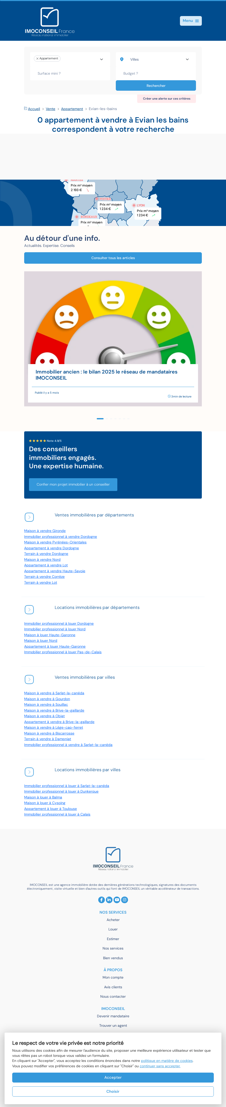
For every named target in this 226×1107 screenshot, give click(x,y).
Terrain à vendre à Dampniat (47, 739)
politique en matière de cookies (167, 1061)
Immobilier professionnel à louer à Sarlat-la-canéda (66, 786)
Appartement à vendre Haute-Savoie (54, 571)
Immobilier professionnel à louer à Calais (57, 814)
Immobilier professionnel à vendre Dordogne (60, 537)
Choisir (112, 1091)
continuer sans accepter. (160, 1066)
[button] (100, 418)
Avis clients (113, 987)
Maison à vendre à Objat (44, 716)
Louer (113, 929)
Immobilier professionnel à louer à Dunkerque (61, 791)
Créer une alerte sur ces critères (166, 99)
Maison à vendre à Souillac (46, 704)
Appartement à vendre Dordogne (51, 548)
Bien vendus (113, 958)
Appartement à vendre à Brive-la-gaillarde (59, 722)
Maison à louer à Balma (43, 797)
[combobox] (70, 59)
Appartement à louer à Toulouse (50, 809)
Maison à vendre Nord (42, 559)
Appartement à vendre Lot (46, 565)
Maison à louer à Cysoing (44, 803)
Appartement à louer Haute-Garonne (55, 646)
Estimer (113, 939)
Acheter (113, 920)
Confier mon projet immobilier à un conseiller (73, 484)
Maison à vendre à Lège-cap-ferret (53, 727)
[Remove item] (37, 58)
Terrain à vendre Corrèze (44, 577)
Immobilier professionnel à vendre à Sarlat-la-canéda (68, 745)
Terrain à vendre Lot (40, 582)
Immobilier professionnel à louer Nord (55, 629)
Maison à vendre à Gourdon (47, 699)
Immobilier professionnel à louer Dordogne (59, 623)
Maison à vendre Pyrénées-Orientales (55, 542)
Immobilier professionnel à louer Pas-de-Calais (63, 652)
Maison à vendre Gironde (45, 531)
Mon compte (113, 977)
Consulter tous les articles (113, 258)
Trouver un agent (113, 1025)
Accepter (113, 1077)
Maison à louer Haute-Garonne (49, 635)
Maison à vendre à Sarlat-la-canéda (54, 693)
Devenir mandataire (113, 1016)
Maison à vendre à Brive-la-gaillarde (54, 710)
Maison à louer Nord (40, 640)
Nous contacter (113, 996)
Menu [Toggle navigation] (191, 20)
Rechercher (156, 86)
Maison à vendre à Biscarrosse (49, 733)
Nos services (113, 948)
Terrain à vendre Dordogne (46, 554)
